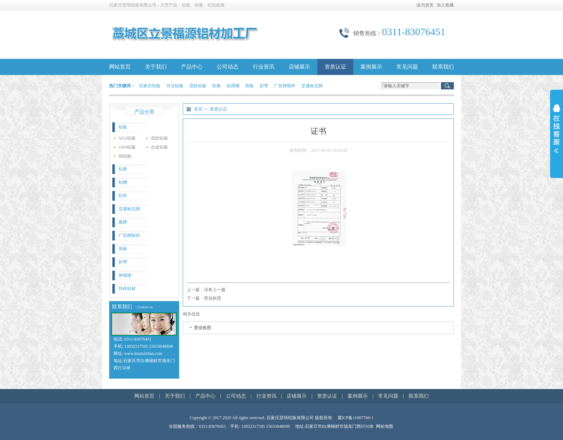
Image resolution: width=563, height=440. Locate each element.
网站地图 (384, 426)
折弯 (264, 85)
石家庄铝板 (149, 85)
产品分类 (144, 111)
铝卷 (216, 85)
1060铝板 (127, 147)
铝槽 (122, 182)
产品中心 (192, 67)
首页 (198, 109)
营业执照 (212, 298)
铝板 (122, 127)
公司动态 (227, 67)
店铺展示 (299, 67)
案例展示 (371, 67)
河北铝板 (174, 85)
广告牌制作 (285, 85)
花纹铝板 (197, 85)
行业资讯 (263, 67)
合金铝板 (159, 147)
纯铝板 (124, 156)
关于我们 (156, 67)
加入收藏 (445, 5)
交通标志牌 (312, 85)
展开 (556, 133)
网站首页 (120, 67)
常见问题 (407, 67)
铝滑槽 (233, 85)
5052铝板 (127, 138)
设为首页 (425, 5)
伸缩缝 (124, 275)
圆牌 (122, 222)
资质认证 (335, 67)
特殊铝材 (127, 288)
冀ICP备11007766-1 (355, 417)
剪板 (249, 85)
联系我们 (443, 67)
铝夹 (122, 195)
